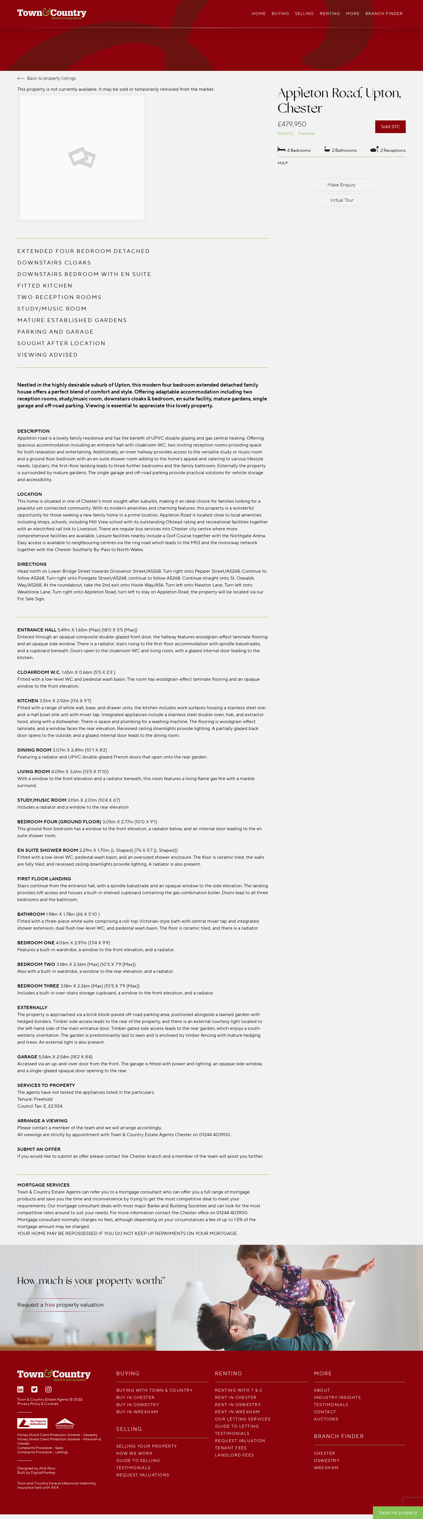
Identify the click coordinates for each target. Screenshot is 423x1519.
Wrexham (326, 1468)
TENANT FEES (231, 1448)
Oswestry (327, 1460)
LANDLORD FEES (234, 1455)
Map (283, 163)
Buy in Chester (135, 1397)
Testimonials (133, 1468)
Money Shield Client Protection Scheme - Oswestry (57, 1435)
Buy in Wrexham (137, 1412)
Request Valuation (240, 1441)
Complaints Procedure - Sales (40, 1448)
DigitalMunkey (43, 1472)
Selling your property (146, 1446)
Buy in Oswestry (137, 1405)
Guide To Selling (138, 1460)
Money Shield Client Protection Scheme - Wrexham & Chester (59, 1441)
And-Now (47, 1468)
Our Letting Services (243, 1419)
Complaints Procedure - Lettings (42, 1452)
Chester (325, 1453)
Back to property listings (46, 78)
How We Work (134, 1453)
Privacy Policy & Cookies (37, 1403)
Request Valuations (142, 1475)
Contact (325, 1412)
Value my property (398, 1513)
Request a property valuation (60, 1305)
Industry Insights (337, 1397)
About (322, 1390)
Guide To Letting (237, 1426)
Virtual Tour (341, 200)
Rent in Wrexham (237, 1412)
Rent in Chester (236, 1397)
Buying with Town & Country (154, 1390)
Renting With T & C (239, 1390)
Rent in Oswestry (238, 1405)
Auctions (326, 1419)
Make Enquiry (341, 185)
